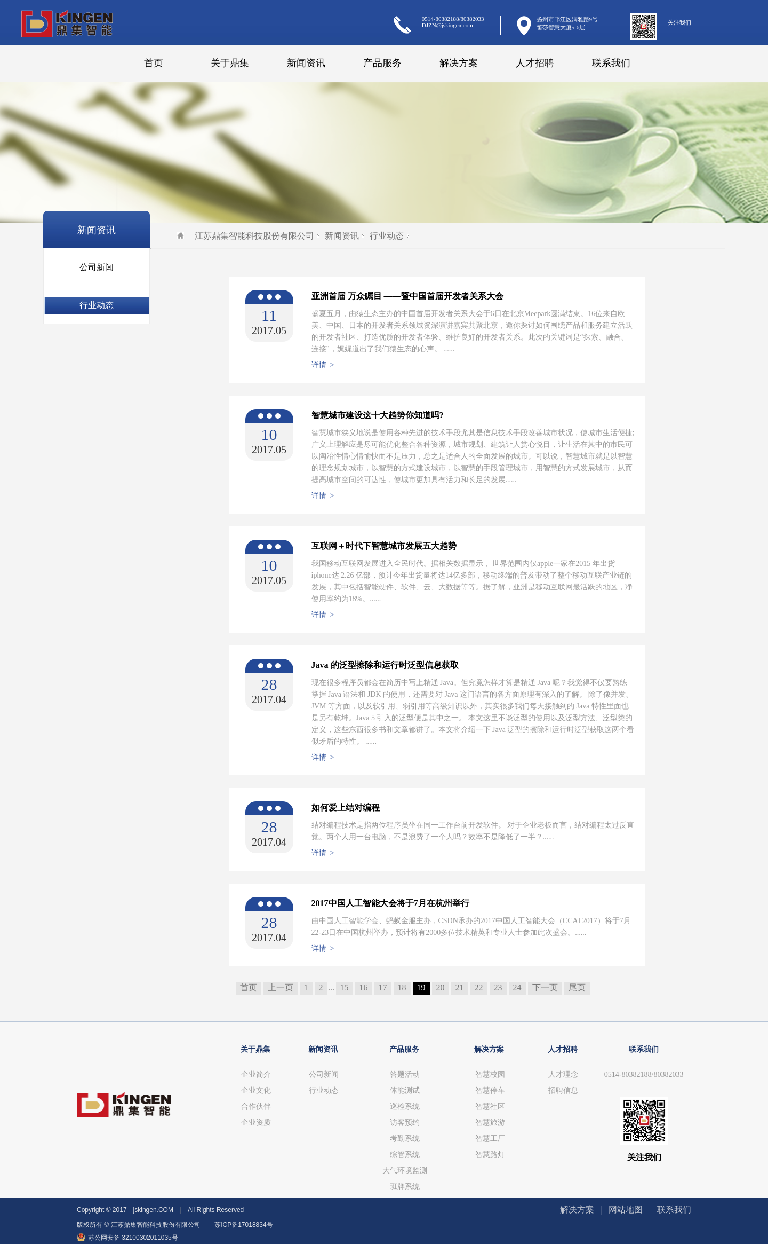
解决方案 (458, 63)
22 (479, 987)
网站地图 (626, 1209)
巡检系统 (405, 1107)
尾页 (577, 987)
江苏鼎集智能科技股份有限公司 (245, 235)
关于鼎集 (230, 63)
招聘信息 (563, 1090)
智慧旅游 (490, 1123)
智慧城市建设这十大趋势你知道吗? (377, 415)
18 (402, 987)
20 (440, 987)
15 (344, 987)
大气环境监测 (404, 1171)
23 (498, 987)
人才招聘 (535, 63)
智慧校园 (490, 1074)
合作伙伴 (256, 1107)
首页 (153, 63)
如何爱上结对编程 (345, 807)
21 (459, 987)
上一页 (280, 987)
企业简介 (256, 1074)
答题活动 (405, 1074)
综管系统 (405, 1155)
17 (383, 987)
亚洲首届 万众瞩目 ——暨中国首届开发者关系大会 (407, 296)
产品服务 (382, 63)
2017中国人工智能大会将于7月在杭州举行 (390, 903)
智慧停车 (490, 1090)
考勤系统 (405, 1139)
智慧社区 (490, 1107)
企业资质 (256, 1123)
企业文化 (256, 1090)
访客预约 (405, 1123)
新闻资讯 (306, 63)
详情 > (322, 365)
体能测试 (405, 1090)
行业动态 (96, 305)
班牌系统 (405, 1187)
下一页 (545, 987)
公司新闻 (96, 267)
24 (517, 987)
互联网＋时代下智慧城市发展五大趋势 (384, 545)
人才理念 (563, 1074)
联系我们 (611, 63)
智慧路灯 (490, 1155)
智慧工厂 (490, 1139)
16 (363, 987)
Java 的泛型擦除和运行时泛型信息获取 (385, 665)
